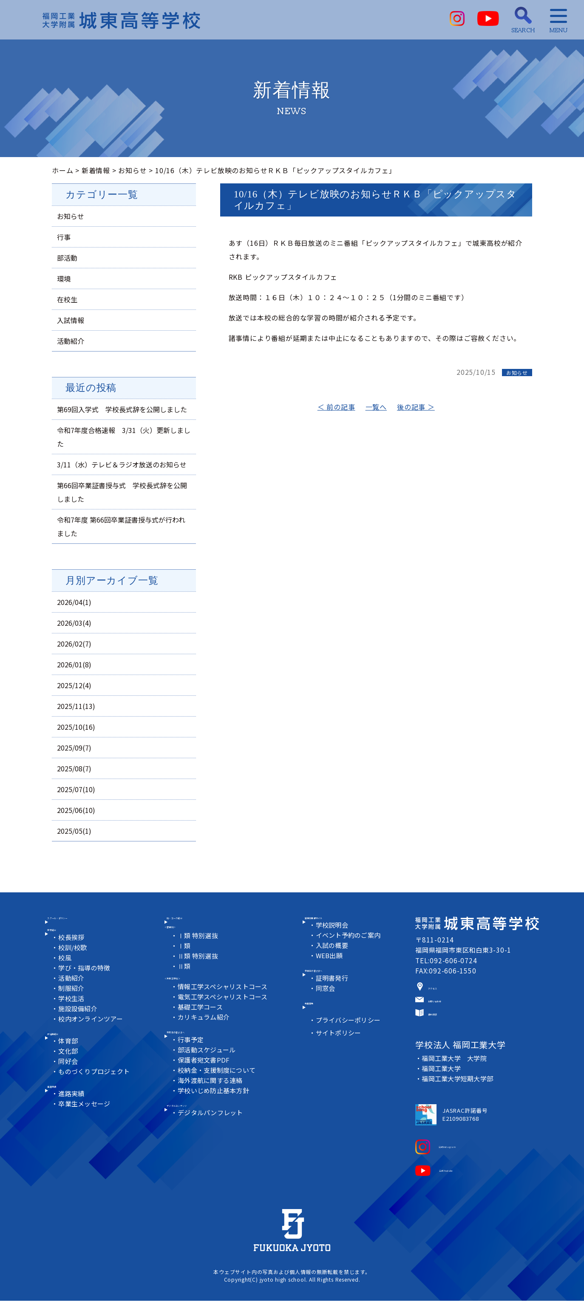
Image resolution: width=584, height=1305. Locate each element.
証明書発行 (333, 997)
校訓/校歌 (74, 966)
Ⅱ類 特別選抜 (199, 968)
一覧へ (376, 407)
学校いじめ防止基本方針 (215, 1110)
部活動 (67, 258)
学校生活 (72, 1017)
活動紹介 (70, 341)
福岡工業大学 (442, 1076)
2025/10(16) (76, 727)
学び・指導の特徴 (86, 987)
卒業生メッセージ (86, 1137)
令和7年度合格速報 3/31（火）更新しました (123, 437)
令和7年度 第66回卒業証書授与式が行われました (121, 526)
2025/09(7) (74, 747)
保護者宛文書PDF (205, 1080)
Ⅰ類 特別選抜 (199, 948)
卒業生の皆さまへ (337, 987)
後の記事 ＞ (416, 407)
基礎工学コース (201, 1020)
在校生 (67, 299)
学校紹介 (66, 946)
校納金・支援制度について (218, 1090)
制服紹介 (72, 1007)
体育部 (69, 1067)
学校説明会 (333, 937)
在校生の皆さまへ (199, 1049)
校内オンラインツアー (92, 1038)
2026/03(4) (74, 623)
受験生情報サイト (337, 927)
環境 (64, 278)
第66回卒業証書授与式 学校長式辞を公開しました (122, 492)
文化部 (69, 1078)
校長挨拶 (72, 956)
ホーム (62, 170)
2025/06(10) (76, 810)
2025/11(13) (76, 706)
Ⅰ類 (185, 958)
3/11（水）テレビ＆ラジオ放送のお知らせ (122, 464)
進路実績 (66, 1117)
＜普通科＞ (182, 938)
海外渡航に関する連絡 (211, 1100)
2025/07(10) (76, 789)
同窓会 (326, 1007)
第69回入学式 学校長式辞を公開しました (122, 409)
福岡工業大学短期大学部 (459, 1087)
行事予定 (191, 1059)
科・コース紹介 (196, 927)
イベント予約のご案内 (349, 947)
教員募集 (323, 1026)
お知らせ (132, 170)
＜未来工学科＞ (189, 989)
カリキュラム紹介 (205, 1030)
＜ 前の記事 (336, 407)
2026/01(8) (74, 664)
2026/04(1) (74, 602)
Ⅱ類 (185, 978)
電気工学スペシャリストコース (224, 1010)
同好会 (69, 1088)
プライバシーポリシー (349, 1047)
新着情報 (96, 170)
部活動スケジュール (208, 1070)
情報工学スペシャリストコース (224, 1000)
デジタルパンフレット (212, 1140)
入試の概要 (333, 957)
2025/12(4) (74, 685)
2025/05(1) (74, 831)
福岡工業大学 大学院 (455, 1066)
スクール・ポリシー (84, 927)
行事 (64, 237)
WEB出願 (330, 968)
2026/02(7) (74, 643)
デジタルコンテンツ (203, 1130)
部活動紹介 (70, 1057)
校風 (66, 977)
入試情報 (70, 320)
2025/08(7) (74, 768)
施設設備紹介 (79, 1028)
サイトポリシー (339, 1059)
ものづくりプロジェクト (96, 1098)
